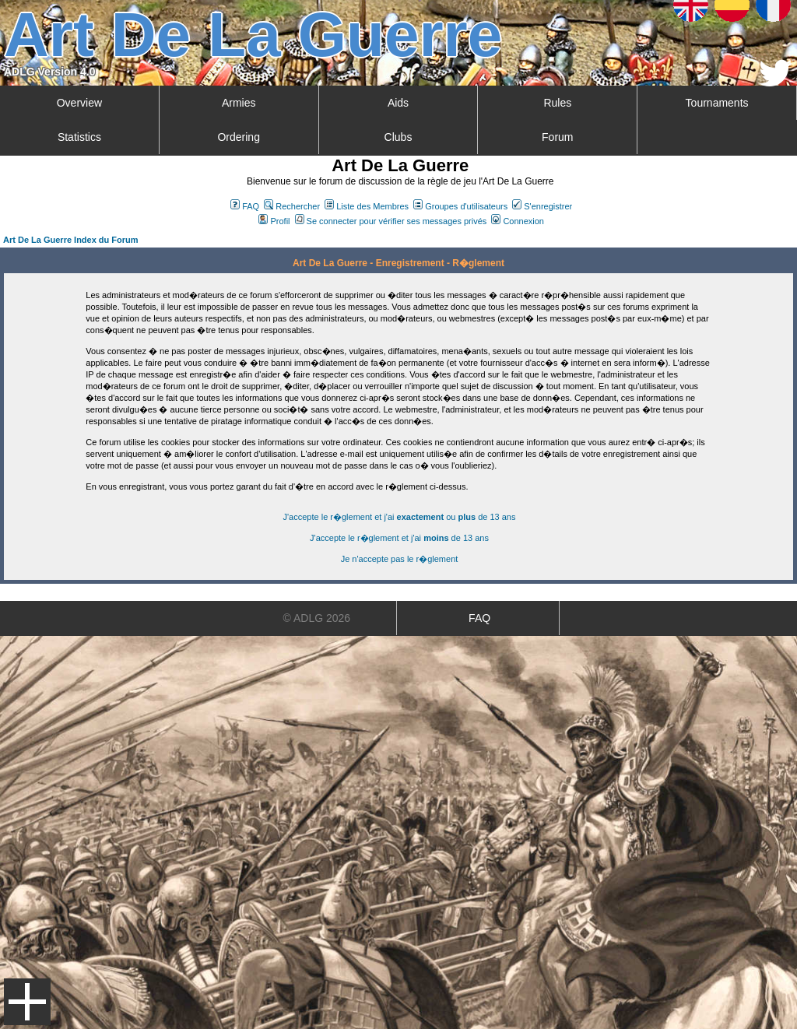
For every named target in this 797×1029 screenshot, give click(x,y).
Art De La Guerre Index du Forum (71, 239)
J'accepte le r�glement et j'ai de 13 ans (399, 538)
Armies (239, 103)
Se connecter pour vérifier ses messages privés (391, 221)
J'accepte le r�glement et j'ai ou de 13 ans (399, 517)
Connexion (517, 221)
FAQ (244, 206)
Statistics (79, 137)
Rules (557, 103)
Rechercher (292, 206)
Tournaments (717, 103)
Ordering (238, 137)
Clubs (398, 137)
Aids (398, 103)
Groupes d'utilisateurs (460, 206)
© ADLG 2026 (317, 618)
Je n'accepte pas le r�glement (399, 559)
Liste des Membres (367, 206)
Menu (27, 1001)
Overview (79, 103)
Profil (274, 221)
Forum (557, 137)
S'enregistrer (542, 206)
